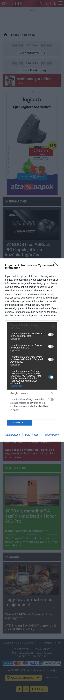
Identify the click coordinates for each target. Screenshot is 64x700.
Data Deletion (12, 434)
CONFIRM (19, 422)
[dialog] (32, 350)
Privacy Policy (51, 434)
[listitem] (32, 326)
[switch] (51, 334)
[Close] (57, 265)
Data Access (31, 434)
